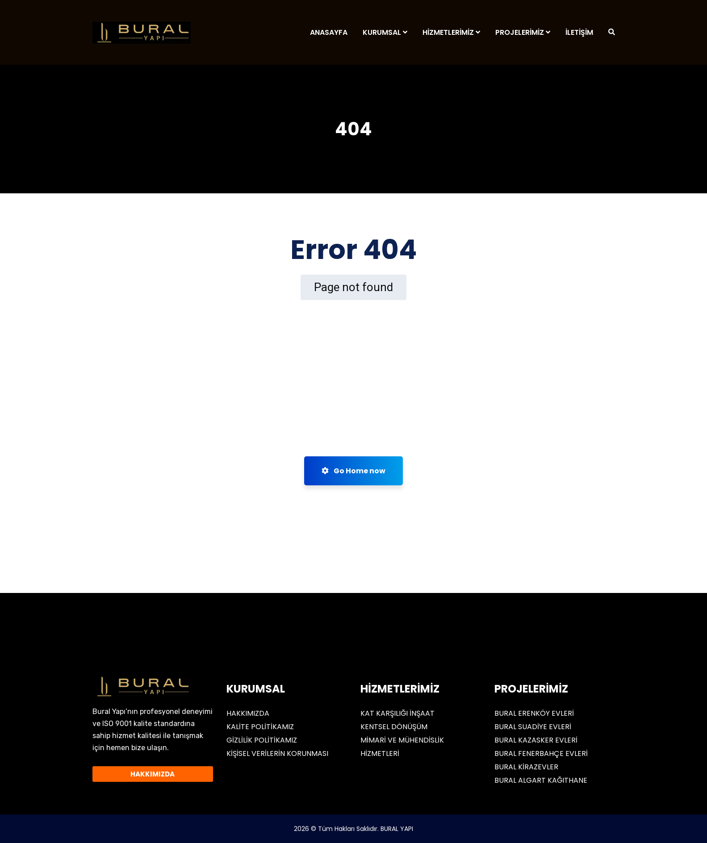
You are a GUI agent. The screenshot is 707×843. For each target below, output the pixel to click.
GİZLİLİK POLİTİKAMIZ (261, 740)
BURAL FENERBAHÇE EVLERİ (541, 753)
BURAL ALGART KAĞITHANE (540, 780)
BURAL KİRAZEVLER (526, 767)
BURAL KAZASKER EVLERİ (535, 740)
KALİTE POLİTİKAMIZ (260, 727)
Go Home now (353, 471)
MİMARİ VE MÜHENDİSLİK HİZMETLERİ (402, 747)
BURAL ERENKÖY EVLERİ (534, 713)
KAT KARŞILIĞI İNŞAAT (397, 713)
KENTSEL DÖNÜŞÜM (393, 727)
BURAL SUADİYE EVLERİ (532, 727)
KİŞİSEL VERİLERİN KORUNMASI (277, 753)
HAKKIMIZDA (247, 713)
